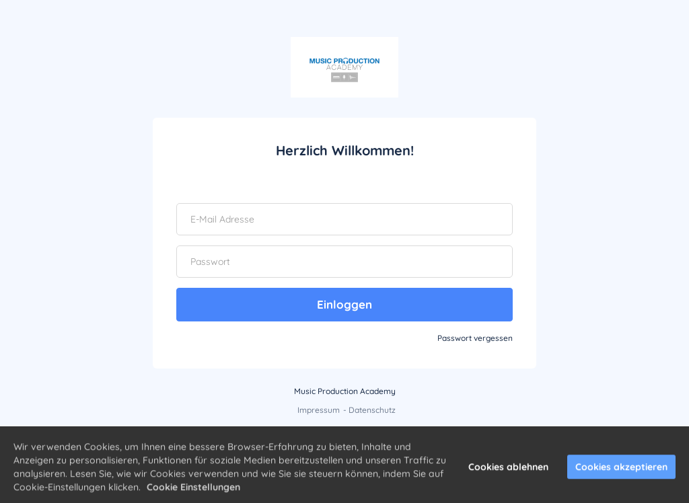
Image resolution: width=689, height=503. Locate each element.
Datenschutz (372, 410)
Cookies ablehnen (508, 471)
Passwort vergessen (475, 338)
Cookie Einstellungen (193, 491)
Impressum (318, 410)
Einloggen (344, 304)
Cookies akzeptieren (621, 471)
